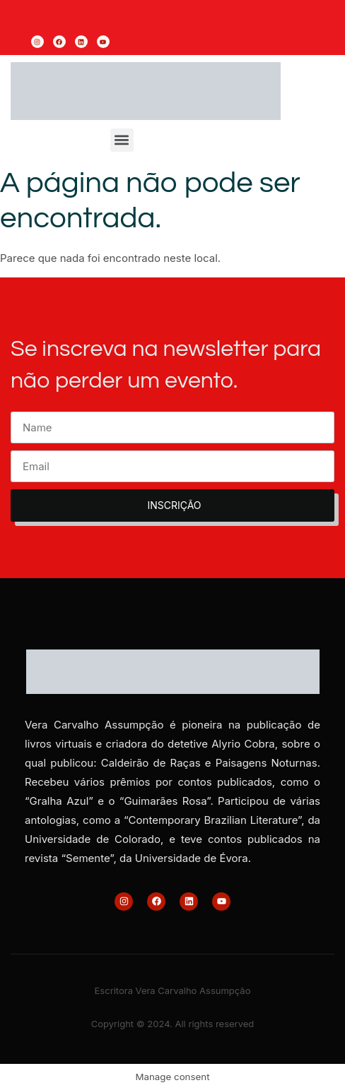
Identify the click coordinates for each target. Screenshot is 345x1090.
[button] (122, 140)
